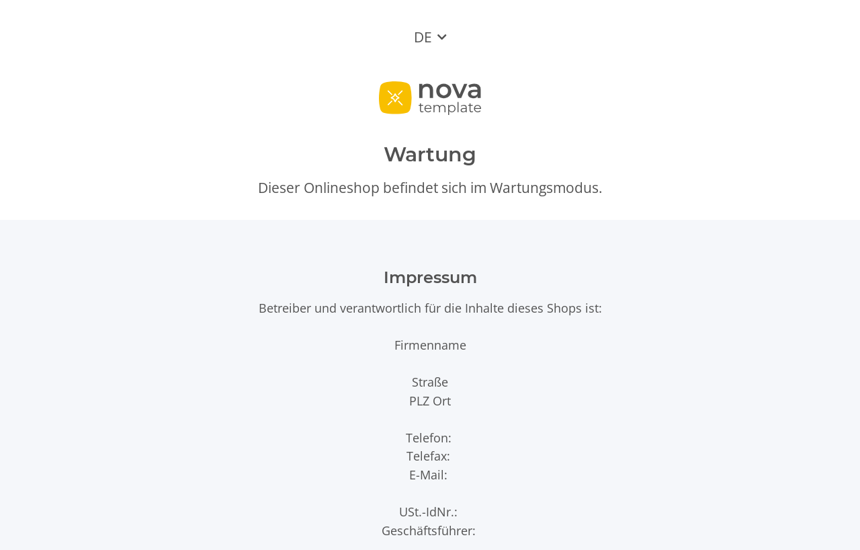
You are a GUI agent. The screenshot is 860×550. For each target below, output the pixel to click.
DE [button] (423, 37)
